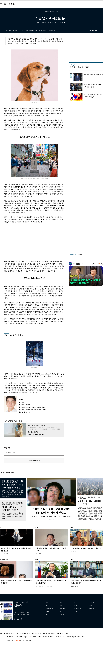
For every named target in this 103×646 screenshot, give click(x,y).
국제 (61, 605)
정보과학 (62, 608)
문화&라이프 (49, 608)
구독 (28, 421)
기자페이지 (77, 611)
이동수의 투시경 (76, 67)
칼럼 (47, 614)
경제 (61, 603)
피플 (61, 611)
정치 (47, 603)
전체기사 (62, 614)
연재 (75, 603)
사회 (47, 605)
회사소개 (8, 633)
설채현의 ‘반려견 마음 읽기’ (14, 421)
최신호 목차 (77, 605)
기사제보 (91, 603)
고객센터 (31, 633)
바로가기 (95, 263)
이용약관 (37, 633)
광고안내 (91, 608)
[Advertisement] (16, 241)
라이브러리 (77, 608)
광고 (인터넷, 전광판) (17, 633)
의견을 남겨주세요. (11, 453)
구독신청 (91, 605)
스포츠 (47, 611)
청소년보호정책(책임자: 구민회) (59, 633)
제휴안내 (26, 633)
